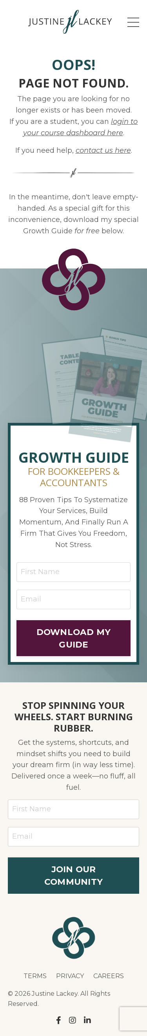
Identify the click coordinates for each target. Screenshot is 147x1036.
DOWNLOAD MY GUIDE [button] (73, 638)
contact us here (103, 150)
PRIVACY (70, 976)
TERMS (35, 976)
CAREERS (108, 976)
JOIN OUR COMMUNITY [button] (73, 875)
